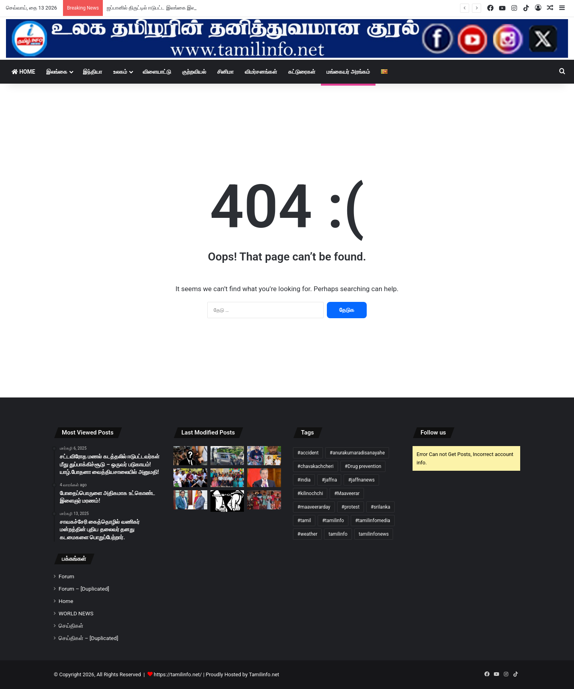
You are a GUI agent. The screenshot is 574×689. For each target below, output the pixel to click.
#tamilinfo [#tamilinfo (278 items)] (333, 520)
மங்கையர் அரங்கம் (348, 72)
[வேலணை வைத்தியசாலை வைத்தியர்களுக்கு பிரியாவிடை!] (227, 477)
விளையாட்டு (157, 72)
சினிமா (225, 72)
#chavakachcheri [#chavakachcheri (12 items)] (315, 466)
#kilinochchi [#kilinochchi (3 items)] (310, 493)
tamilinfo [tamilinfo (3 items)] (337, 534)
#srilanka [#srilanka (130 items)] (380, 507)
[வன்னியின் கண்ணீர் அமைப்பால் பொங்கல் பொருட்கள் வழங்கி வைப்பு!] (264, 499)
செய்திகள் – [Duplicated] (88, 638)
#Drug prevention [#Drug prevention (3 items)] (363, 466)
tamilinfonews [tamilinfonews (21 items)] (374, 534)
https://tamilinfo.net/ (178, 674)
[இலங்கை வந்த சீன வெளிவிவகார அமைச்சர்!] (264, 477)
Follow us (433, 432)
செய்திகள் (71, 625)
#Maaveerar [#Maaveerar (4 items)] (347, 493)
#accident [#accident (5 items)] (307, 453)
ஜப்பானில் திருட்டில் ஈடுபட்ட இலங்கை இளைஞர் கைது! (164, 8)
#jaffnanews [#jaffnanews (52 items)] (361, 480)
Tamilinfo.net (264, 674)
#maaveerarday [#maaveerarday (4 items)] (313, 507)
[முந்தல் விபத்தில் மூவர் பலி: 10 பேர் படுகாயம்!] (227, 455)
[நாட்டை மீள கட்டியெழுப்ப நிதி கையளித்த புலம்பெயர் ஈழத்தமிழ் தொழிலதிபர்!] (190, 499)
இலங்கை (56, 72)
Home (23, 72)
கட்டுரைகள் (301, 72)
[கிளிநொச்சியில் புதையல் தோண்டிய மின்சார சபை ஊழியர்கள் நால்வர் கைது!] (227, 501)
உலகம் (120, 72)
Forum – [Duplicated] (84, 588)
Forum (66, 576)
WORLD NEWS (76, 613)
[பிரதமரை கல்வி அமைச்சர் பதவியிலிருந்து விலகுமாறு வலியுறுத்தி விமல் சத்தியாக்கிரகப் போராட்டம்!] (190, 477)
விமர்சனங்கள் (261, 72)
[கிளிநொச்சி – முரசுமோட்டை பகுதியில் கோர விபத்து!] (264, 455)
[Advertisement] (287, 107)
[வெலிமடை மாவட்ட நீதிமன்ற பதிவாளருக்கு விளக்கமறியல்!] (190, 455)
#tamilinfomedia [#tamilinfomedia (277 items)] (372, 520)
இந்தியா (92, 72)
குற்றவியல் (194, 72)
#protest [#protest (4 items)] (351, 507)
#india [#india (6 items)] (304, 480)
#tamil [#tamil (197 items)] (304, 520)
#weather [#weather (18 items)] (307, 534)
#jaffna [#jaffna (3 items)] (329, 480)
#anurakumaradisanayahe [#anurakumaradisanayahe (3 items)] (357, 453)
